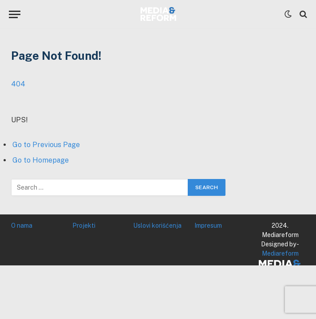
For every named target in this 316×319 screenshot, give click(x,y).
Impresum (208, 225)
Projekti (83, 225)
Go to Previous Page (46, 144)
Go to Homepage (40, 160)
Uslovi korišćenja (157, 225)
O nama (21, 225)
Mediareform (280, 253)
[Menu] (14, 14)
